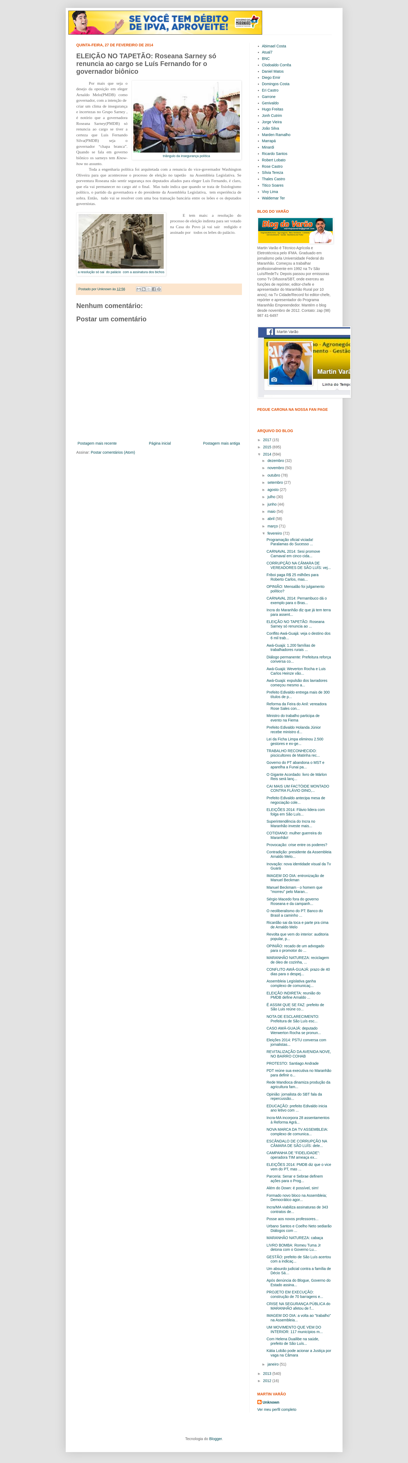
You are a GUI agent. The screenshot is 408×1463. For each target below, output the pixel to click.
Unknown (271, 1402)
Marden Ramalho (276, 135)
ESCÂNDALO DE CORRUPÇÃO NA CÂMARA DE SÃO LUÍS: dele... (296, 1143)
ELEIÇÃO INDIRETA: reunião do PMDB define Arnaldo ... (293, 995)
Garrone (268, 97)
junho (272, 504)
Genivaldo (270, 103)
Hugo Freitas (272, 109)
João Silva (270, 128)
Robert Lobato (274, 160)
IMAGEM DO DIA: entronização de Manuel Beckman (295, 878)
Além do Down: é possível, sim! (292, 1188)
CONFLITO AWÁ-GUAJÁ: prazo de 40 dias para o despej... (298, 971)
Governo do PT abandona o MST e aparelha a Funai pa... (295, 764)
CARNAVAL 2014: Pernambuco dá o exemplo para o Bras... (296, 600)
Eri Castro (270, 90)
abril (271, 519)
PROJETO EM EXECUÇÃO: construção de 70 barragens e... (294, 1294)
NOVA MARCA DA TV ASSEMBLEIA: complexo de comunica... (297, 1131)
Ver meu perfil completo (276, 1409)
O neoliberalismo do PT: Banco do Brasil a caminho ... (294, 913)
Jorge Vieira (272, 122)
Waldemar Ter (273, 198)
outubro (274, 475)
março (273, 526)
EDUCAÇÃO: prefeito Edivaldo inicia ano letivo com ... (296, 1108)
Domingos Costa (276, 84)
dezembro (276, 460)
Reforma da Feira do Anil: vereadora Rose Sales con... (296, 706)
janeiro (273, 1364)
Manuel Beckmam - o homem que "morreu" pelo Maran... (294, 889)
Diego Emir (271, 77)
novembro (276, 468)
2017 (267, 440)
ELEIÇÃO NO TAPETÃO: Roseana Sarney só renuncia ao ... (295, 624)
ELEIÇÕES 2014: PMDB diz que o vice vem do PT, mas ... (298, 1166)
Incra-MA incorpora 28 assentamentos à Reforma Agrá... (297, 1120)
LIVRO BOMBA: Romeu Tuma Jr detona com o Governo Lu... (293, 1247)
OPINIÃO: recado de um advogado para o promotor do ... (295, 948)
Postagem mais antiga (221, 443)
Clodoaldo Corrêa (276, 65)
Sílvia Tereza (272, 172)
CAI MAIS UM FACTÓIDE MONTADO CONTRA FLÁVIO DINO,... (297, 788)
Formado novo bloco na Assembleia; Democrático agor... (296, 1197)
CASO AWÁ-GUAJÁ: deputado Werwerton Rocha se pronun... (293, 1030)
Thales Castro (273, 179)
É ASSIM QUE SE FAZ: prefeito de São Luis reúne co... (295, 1007)
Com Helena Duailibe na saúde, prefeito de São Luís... (292, 1341)
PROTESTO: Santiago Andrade (292, 1063)
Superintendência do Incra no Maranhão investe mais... (290, 823)
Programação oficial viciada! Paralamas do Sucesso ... (289, 542)
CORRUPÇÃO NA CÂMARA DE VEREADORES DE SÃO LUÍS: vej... (298, 565)
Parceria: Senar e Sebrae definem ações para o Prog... (294, 1178)
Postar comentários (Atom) (113, 452)
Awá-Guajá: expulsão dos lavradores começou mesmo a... (296, 682)
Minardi (268, 147)
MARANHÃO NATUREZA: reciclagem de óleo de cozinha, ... (297, 960)
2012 (267, 1381)
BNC (266, 58)
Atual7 (267, 52)
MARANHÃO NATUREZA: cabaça (294, 1238)
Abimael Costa (274, 46)
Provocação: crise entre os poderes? (296, 845)
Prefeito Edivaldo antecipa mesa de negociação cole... (295, 800)
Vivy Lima (270, 192)
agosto (273, 489)
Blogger (215, 1439)
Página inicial (160, 443)
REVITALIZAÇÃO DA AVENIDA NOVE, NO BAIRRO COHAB (298, 1054)
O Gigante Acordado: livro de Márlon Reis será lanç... (296, 776)
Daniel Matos (273, 71)
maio (272, 511)
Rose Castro (272, 166)
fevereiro (275, 533)
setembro (275, 482)
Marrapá (269, 141)
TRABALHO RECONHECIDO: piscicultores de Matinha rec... (293, 753)
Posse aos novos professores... (292, 1219)
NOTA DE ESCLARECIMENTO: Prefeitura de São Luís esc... (292, 1018)
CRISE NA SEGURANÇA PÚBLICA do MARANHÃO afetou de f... (298, 1306)
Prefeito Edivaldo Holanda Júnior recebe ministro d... (293, 729)
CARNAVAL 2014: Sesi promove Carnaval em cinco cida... (293, 553)
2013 (267, 1373)
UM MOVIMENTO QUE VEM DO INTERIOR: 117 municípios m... (294, 1329)
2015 (267, 447)
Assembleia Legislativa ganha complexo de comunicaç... (291, 983)
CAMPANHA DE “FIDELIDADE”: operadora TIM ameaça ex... (293, 1155)
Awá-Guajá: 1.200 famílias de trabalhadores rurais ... (290, 647)
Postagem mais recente (97, 443)
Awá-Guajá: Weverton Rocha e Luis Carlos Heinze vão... (295, 671)
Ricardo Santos (274, 153)
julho (271, 497)
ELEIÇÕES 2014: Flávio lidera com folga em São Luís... (295, 812)
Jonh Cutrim (272, 115)
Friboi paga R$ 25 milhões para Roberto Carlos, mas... (292, 577)
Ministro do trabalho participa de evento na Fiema (292, 718)
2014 (267, 454)
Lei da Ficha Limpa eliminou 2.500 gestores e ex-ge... (294, 741)
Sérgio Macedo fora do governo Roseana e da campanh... (292, 901)
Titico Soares (272, 185)
